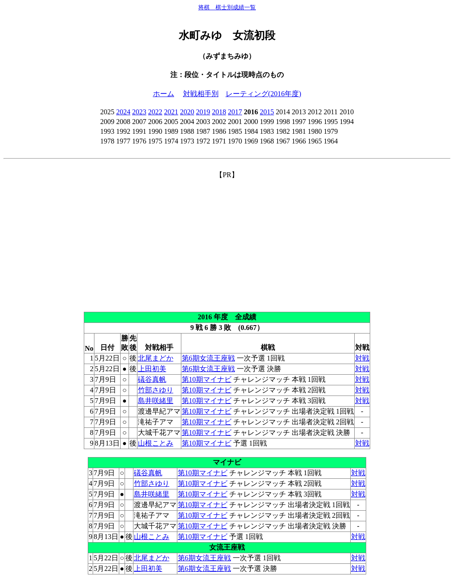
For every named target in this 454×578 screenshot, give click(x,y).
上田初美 (152, 368)
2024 (123, 112)
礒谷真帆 (152, 379)
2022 (155, 112)
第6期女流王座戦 (208, 358)
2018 (219, 112)
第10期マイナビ (206, 379)
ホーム (163, 93)
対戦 (362, 358)
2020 (187, 112)
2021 (171, 112)
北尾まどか (155, 358)
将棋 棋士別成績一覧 (227, 7)
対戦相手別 (201, 93)
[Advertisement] (227, 242)
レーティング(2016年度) (263, 93)
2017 (235, 112)
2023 (139, 112)
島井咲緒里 (155, 400)
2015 (267, 112)
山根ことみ (155, 443)
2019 (203, 112)
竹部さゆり (155, 390)
